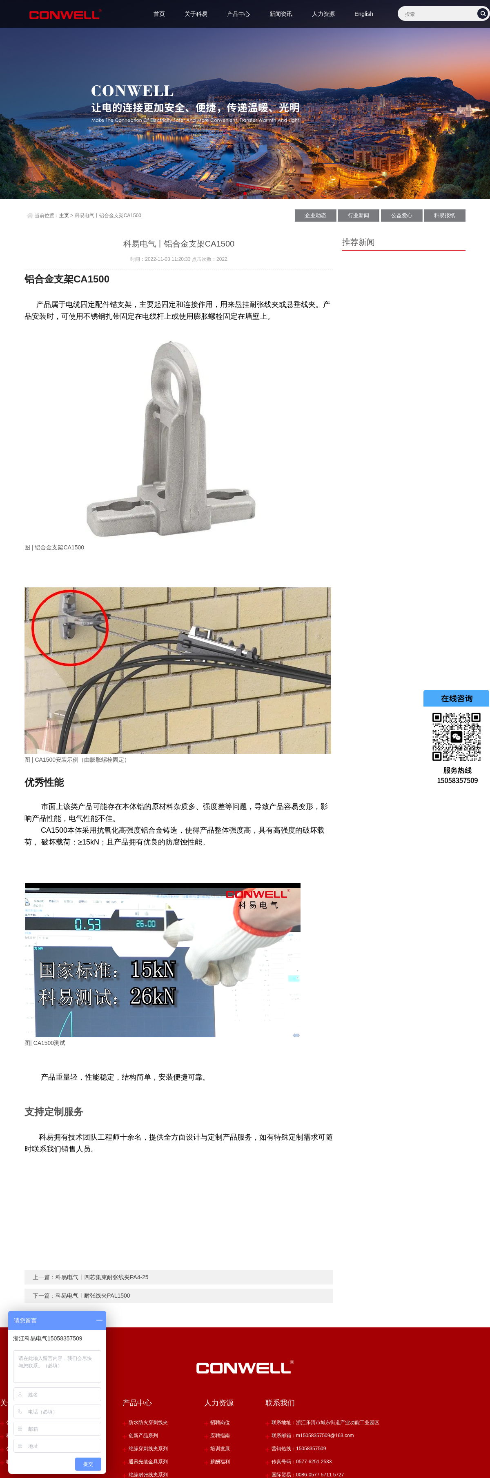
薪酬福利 (220, 1462)
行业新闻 (358, 215)
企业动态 (315, 215)
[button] (238, 193)
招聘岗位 (220, 1422)
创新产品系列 (143, 1435)
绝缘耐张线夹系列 (148, 1475)
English (363, 14)
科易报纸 (444, 215)
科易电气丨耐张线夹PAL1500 (93, 1295)
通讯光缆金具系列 (148, 1462)
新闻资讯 (281, 14)
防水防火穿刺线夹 (148, 1422)
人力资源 (323, 14)
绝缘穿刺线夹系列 (148, 1448)
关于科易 (196, 14)
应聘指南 (220, 1435)
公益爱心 (401, 215)
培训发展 (220, 1448)
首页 (159, 14)
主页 (64, 215)
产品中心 (238, 14)
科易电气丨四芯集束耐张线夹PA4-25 (102, 1277)
